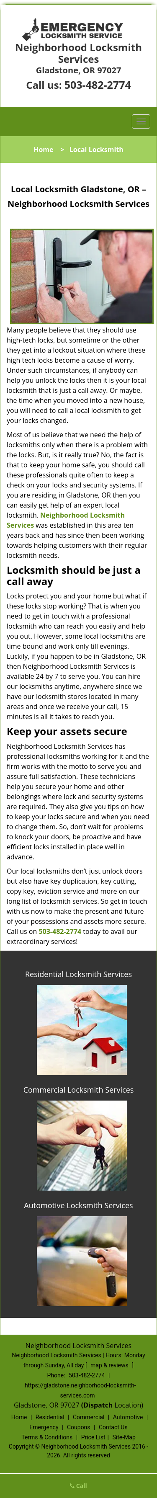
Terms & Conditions (46, 1437)
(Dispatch (98, 1405)
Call (78, 1486)
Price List (93, 1437)
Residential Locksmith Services (78, 974)
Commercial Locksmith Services (78, 1090)
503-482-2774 (97, 84)
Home (43, 149)
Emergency (43, 1427)
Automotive (128, 1417)
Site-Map (124, 1437)
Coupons (78, 1427)
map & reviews (110, 1365)
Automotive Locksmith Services (78, 1205)
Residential (50, 1417)
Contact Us (113, 1427)
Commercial (88, 1417)
